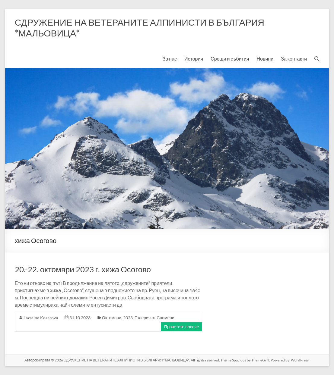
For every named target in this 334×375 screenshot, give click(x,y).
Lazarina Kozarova (41, 317)
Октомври (111, 317)
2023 (128, 317)
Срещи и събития (230, 58)
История (193, 58)
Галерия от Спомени (154, 317)
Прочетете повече (181, 326)
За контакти (294, 58)
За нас (170, 58)
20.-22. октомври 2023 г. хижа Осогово (83, 269)
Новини (265, 58)
